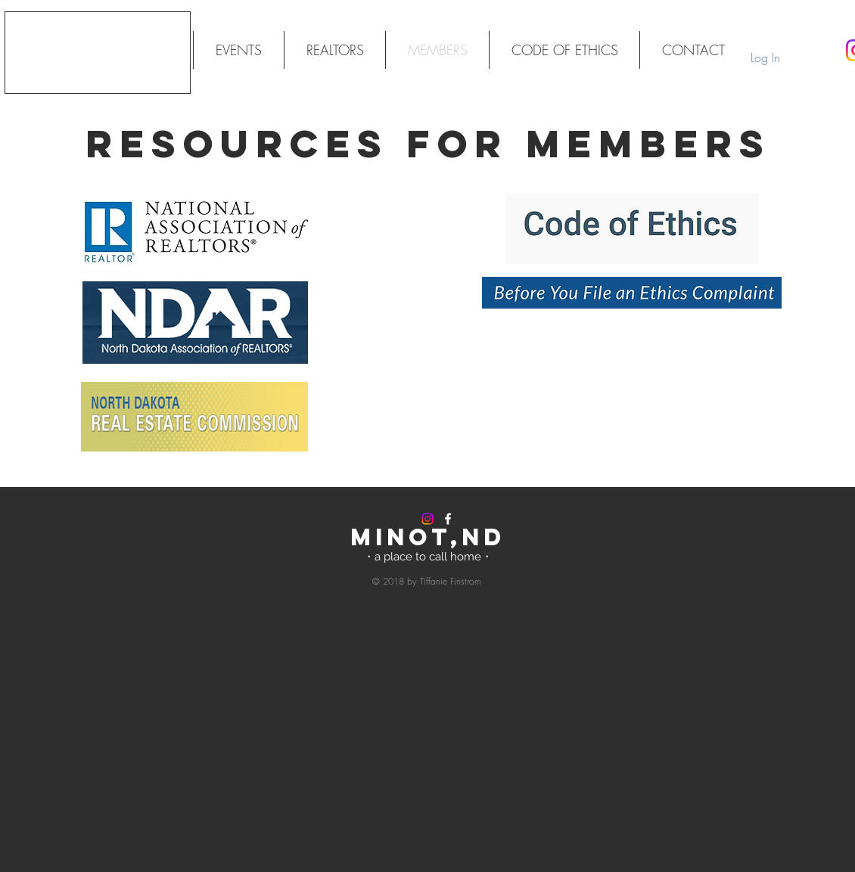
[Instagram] (427, 518)
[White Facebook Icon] (447, 518)
